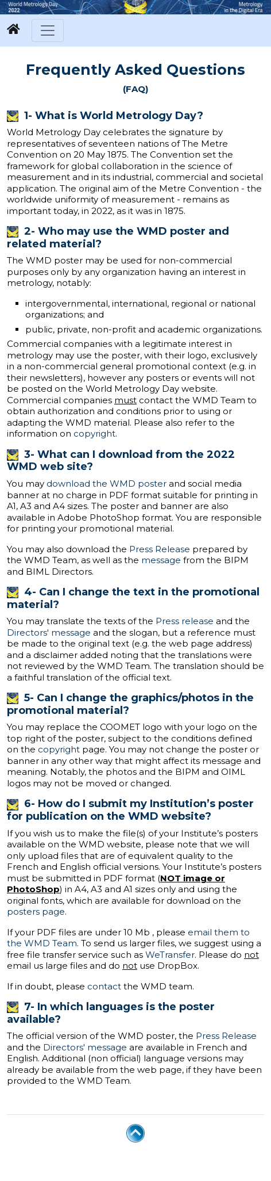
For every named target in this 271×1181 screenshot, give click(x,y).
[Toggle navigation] (48, 30)
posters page (36, 911)
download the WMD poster (107, 483)
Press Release (159, 549)
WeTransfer (170, 954)
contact (104, 986)
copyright (94, 433)
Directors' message (49, 632)
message (161, 560)
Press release (185, 621)
